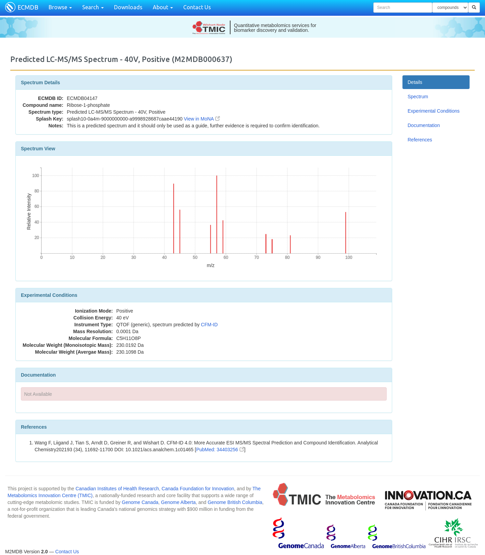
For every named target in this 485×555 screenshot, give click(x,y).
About (163, 7)
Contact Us (197, 7)
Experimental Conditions (434, 111)
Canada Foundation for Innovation (198, 488)
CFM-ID (209, 324)
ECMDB (27, 7)
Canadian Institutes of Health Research (117, 488)
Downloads (128, 7)
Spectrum (418, 96)
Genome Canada (140, 502)
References (420, 139)
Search (93, 7)
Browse (60, 7)
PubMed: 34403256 (220, 449)
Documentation (424, 125)
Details (415, 82)
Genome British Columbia (235, 502)
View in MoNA (202, 119)
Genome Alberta (178, 502)
